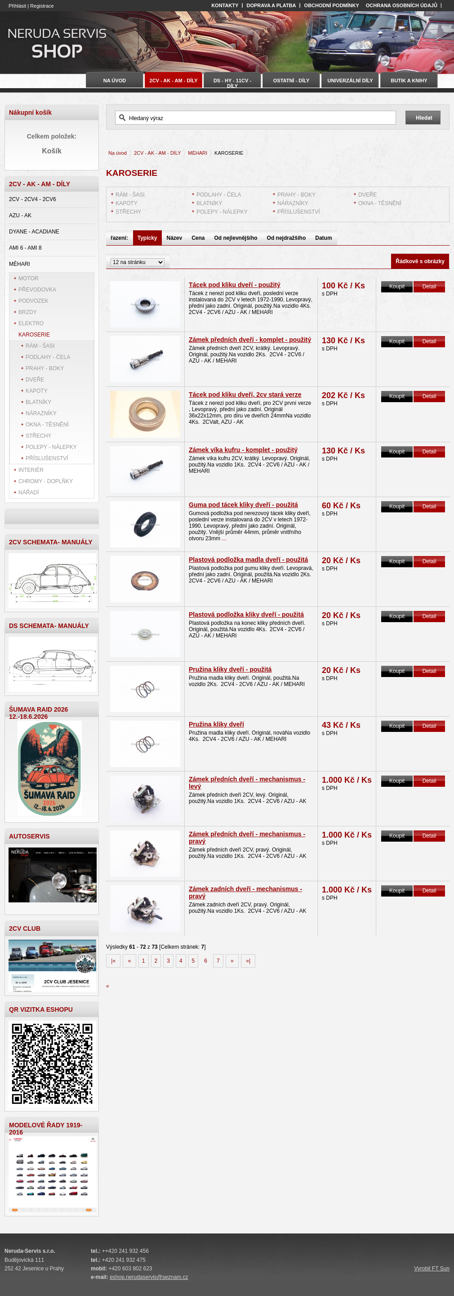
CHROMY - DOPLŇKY (45, 481)
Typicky (147, 238)
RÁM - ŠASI (40, 346)
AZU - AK (20, 215)
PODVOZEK (33, 301)
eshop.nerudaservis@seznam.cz (149, 1277)
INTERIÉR (31, 470)
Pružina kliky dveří (216, 724)
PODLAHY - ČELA (48, 357)
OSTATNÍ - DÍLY (291, 80)
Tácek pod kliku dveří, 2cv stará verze (245, 394)
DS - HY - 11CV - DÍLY (232, 83)
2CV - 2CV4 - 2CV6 (32, 199)
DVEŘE (35, 380)
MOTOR (28, 278)
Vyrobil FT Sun (432, 1268)
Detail (429, 286)
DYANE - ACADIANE (34, 232)
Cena (198, 238)
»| (248, 961)
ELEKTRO (31, 323)
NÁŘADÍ (28, 492)
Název (174, 238)
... (223, 538)
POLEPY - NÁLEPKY (51, 447)
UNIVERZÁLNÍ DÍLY (350, 80)
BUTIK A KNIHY (409, 80)
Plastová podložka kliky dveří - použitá (246, 614)
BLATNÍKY (38, 402)
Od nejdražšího (286, 238)
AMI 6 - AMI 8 (25, 248)
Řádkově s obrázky (420, 261)
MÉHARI (19, 264)
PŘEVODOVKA (37, 290)
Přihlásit (17, 6)
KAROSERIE (34, 335)
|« (113, 961)
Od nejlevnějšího (236, 238)
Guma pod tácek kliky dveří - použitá (243, 504)
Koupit (397, 286)
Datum (323, 238)
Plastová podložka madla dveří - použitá (248, 559)
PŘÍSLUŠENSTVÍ (47, 458)
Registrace (42, 6)
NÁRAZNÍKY (41, 413)
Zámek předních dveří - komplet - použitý (250, 339)
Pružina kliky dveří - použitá (230, 669)
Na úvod (117, 153)
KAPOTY (37, 391)
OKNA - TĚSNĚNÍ (47, 425)
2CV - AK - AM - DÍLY (157, 153)
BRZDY (27, 312)
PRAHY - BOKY (45, 368)
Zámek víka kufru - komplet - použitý (243, 449)
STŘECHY (38, 436)
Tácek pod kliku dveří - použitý (234, 284)
